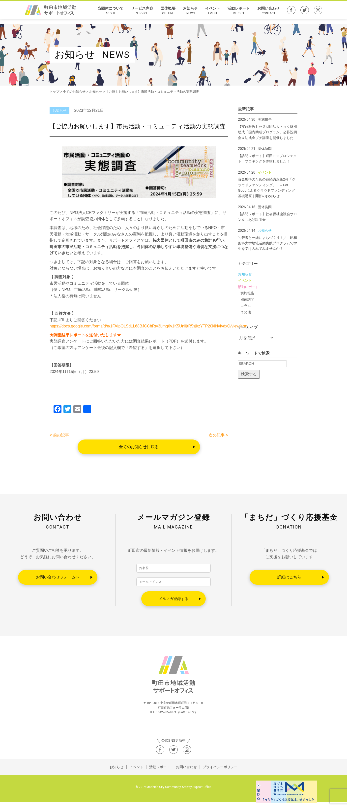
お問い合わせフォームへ (58, 577)
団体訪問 (247, 299)
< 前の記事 (59, 435)
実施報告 (247, 293)
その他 (245, 312)
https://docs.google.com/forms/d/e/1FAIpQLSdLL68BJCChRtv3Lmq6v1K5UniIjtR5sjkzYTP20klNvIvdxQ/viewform (148, 326)
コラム (245, 306)
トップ (54, 91)
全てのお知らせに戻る (139, 447)
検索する (249, 374)
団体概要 (168, 13)
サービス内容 (142, 13)
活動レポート (239, 13)
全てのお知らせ (74, 91)
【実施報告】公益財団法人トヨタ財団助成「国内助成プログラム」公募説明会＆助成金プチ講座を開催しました (267, 132)
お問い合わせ (268, 13)
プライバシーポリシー (220, 772)
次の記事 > (218, 435)
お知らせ (190, 13)
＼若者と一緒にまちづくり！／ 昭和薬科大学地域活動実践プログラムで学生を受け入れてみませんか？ (267, 243)
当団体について (110, 13)
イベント (212, 13)
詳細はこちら (289, 577)
